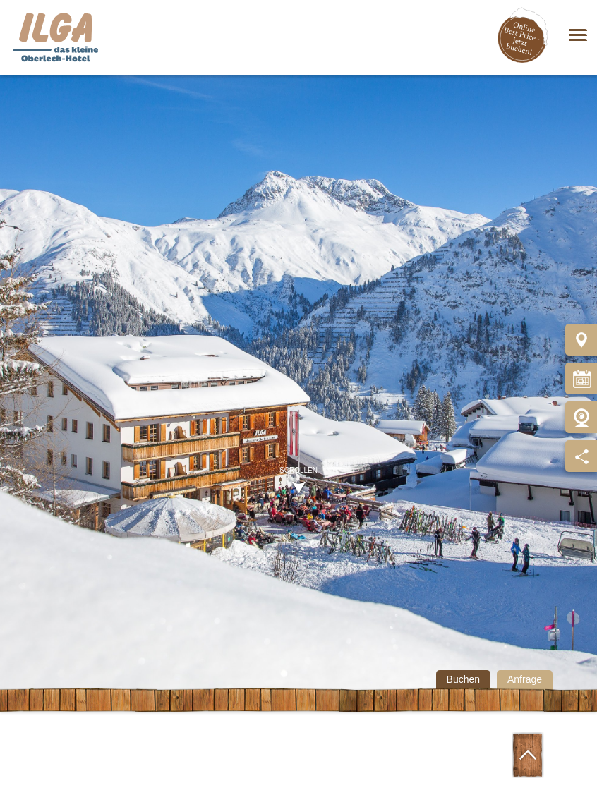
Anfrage (524, 679)
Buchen (463, 679)
